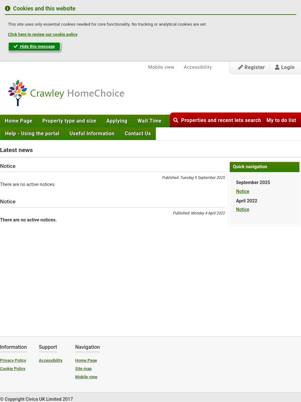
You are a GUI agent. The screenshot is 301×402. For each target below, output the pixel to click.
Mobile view (161, 67)
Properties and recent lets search (217, 120)
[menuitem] (18, 121)
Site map (83, 368)
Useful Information (92, 134)
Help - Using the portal (32, 134)
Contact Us (138, 134)
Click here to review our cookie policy (42, 34)
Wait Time (150, 121)
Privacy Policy (13, 360)
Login (285, 67)
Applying (116, 121)
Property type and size (69, 121)
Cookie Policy (12, 368)
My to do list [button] (281, 120)
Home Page (18, 121)
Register (251, 67)
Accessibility (198, 67)
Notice (242, 191)
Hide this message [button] (34, 46)
